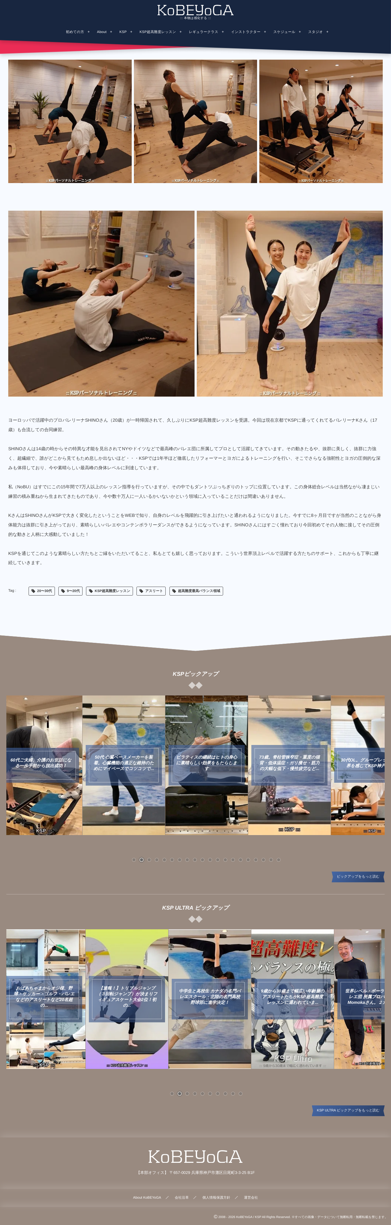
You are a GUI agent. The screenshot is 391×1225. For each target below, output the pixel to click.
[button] (134, 859)
